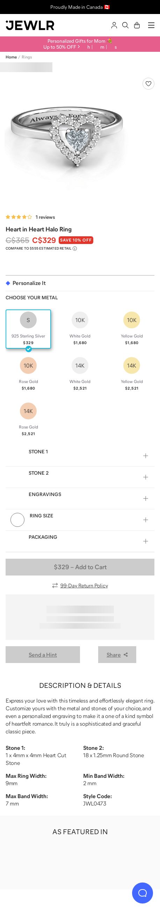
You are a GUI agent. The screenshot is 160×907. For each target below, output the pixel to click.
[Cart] (137, 25)
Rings (27, 57)
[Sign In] (114, 25)
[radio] (28, 329)
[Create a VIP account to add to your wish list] (148, 84)
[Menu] (151, 25)
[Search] (125, 25)
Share (117, 654)
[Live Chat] (142, 892)
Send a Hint (43, 654)
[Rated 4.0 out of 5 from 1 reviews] (30, 217)
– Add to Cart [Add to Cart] (80, 567)
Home (11, 57)
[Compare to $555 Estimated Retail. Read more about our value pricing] (41, 248)
